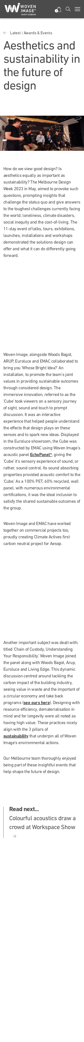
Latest (15, 32)
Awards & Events (38, 32)
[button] (59, 9)
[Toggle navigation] (77, 9)
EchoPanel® (41, 454)
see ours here (37, 702)
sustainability (15, 736)
